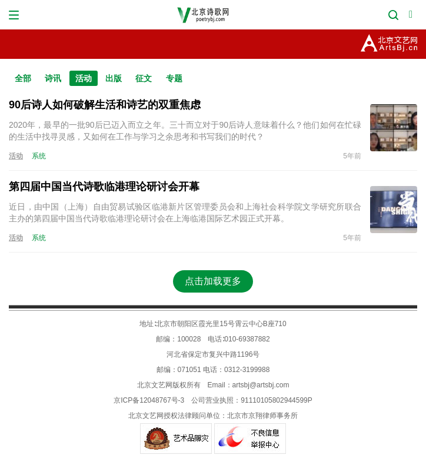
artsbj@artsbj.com (260, 385)
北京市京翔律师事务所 (262, 415)
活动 (83, 78)
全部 (23, 78)
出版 (113, 78)
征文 (143, 78)
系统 (39, 156)
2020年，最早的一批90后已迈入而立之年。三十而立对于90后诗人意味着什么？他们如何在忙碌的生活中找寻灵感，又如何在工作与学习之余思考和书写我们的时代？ (185, 130)
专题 (174, 78)
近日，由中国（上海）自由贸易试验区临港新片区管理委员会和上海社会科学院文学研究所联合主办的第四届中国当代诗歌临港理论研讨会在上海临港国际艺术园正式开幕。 (185, 212)
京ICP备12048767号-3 (149, 400)
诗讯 (53, 78)
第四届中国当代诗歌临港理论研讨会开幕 (104, 186)
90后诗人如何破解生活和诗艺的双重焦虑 (105, 105)
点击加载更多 (213, 281)
